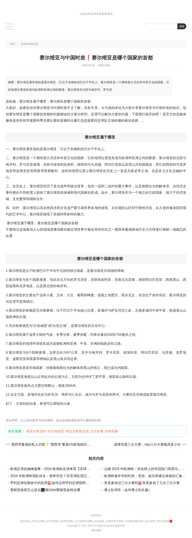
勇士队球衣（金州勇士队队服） (128, 490)
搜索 (181, 26)
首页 (12, 43)
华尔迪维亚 (55, 431)
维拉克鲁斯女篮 (77, 431)
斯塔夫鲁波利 (36, 431)
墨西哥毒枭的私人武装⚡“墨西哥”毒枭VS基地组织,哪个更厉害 (51, 444)
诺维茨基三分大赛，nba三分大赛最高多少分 (147, 444)
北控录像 (97, 431)
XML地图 (96, 530)
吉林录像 (111, 431)
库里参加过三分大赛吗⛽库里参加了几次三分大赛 (142, 483)
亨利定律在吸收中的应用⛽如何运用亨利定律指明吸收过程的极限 (59, 483)
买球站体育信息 (29, 43)
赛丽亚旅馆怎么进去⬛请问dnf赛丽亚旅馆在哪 (45, 490)
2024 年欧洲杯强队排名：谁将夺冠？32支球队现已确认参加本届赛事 (62, 476)
